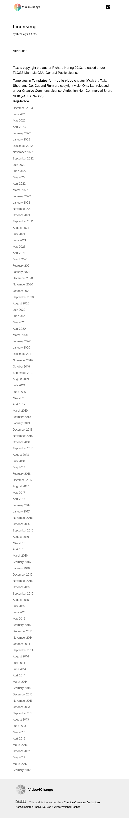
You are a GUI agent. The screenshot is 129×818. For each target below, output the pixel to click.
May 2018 (19, 467)
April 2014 (19, 675)
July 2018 (19, 461)
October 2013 (21, 707)
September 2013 (23, 713)
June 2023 (19, 114)
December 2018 (23, 430)
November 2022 (23, 152)
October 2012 (21, 751)
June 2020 (19, 316)
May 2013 (19, 732)
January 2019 (21, 423)
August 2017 (21, 486)
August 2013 (21, 719)
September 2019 (23, 373)
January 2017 (21, 511)
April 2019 (19, 404)
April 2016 (19, 549)
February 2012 (22, 770)
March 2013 (20, 745)
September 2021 (23, 221)
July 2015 (19, 606)
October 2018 (21, 442)
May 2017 (19, 493)
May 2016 (19, 543)
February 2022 (22, 196)
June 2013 (19, 726)
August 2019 (21, 379)
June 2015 (19, 612)
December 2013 (22, 694)
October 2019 (21, 366)
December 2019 (23, 354)
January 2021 (21, 272)
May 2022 (19, 177)
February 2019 (22, 417)
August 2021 (21, 228)
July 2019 (19, 385)
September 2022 (23, 158)
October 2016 (21, 524)
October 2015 (21, 587)
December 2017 (22, 480)
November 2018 (23, 436)
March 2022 (20, 190)
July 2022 (19, 165)
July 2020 (19, 310)
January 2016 (21, 568)
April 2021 (19, 253)
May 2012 (19, 757)
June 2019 (19, 392)
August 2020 (21, 303)
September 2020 (23, 297)
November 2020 (23, 284)
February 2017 (22, 505)
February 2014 (22, 688)
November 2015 (23, 581)
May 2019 (19, 398)
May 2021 (19, 247)
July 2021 (19, 234)
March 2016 (20, 556)
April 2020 (19, 329)
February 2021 (22, 266)
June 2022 (19, 171)
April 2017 (19, 499)
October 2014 (21, 644)
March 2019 (20, 411)
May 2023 (19, 120)
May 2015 (19, 619)
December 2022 (23, 146)
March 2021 (20, 259)
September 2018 (23, 448)
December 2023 (23, 108)
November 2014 (23, 638)
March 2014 (20, 682)
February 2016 (22, 562)
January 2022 (21, 203)
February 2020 (22, 341)
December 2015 (22, 575)
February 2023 (22, 133)
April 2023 (19, 127)
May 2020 (19, 322)
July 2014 (19, 663)
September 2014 (23, 650)
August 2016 (21, 537)
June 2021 (19, 240)
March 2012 (20, 764)
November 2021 (23, 209)
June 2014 (19, 669)
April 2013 (19, 738)
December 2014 (23, 631)
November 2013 (23, 701)
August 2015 (21, 600)
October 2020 (21, 291)
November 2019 (23, 360)
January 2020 (21, 347)
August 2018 (21, 455)
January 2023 (21, 139)
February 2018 (22, 474)
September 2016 (23, 530)
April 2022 (19, 184)
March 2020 (20, 335)
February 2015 (22, 625)
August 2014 (21, 656)
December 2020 (23, 278)
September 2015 (23, 594)
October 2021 (21, 215)
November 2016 (23, 518)
